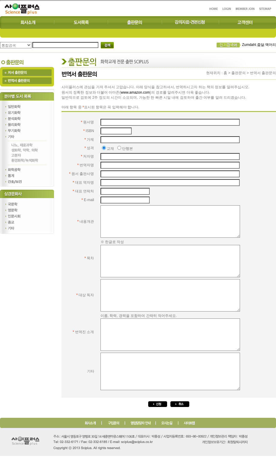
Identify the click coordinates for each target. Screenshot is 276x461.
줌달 (260, 45)
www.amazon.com (135, 92)
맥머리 (270, 45)
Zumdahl (249, 45)
